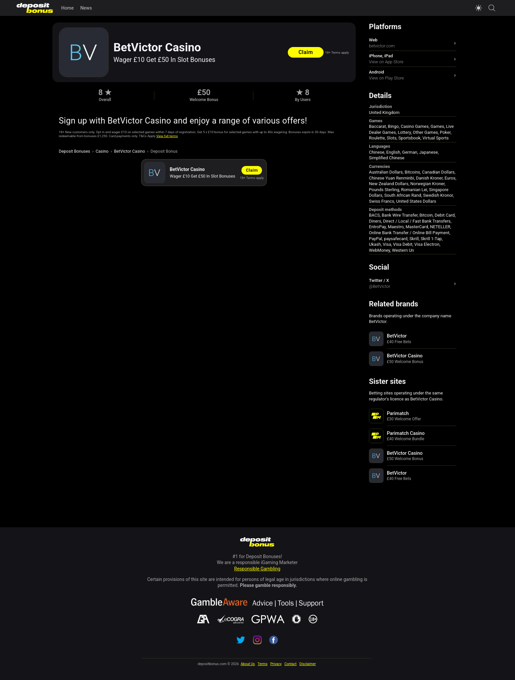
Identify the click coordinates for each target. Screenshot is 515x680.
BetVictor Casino (129, 151)
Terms (263, 664)
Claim (305, 52)
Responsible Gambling (257, 568)
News (86, 8)
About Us (248, 664)
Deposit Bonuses (74, 151)
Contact (290, 664)
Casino (102, 151)
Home (67, 8)
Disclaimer (307, 664)
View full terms (167, 136)
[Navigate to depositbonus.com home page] (257, 542)
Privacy (276, 664)
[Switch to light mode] (478, 8)
